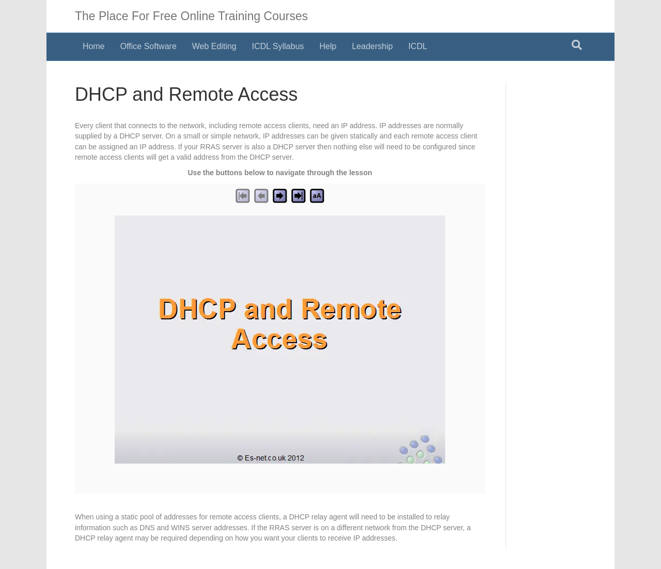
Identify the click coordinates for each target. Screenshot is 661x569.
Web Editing (214, 46)
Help (328, 46)
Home (94, 46)
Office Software (148, 46)
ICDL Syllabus (278, 46)
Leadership (372, 46)
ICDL (417, 46)
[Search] (577, 45)
